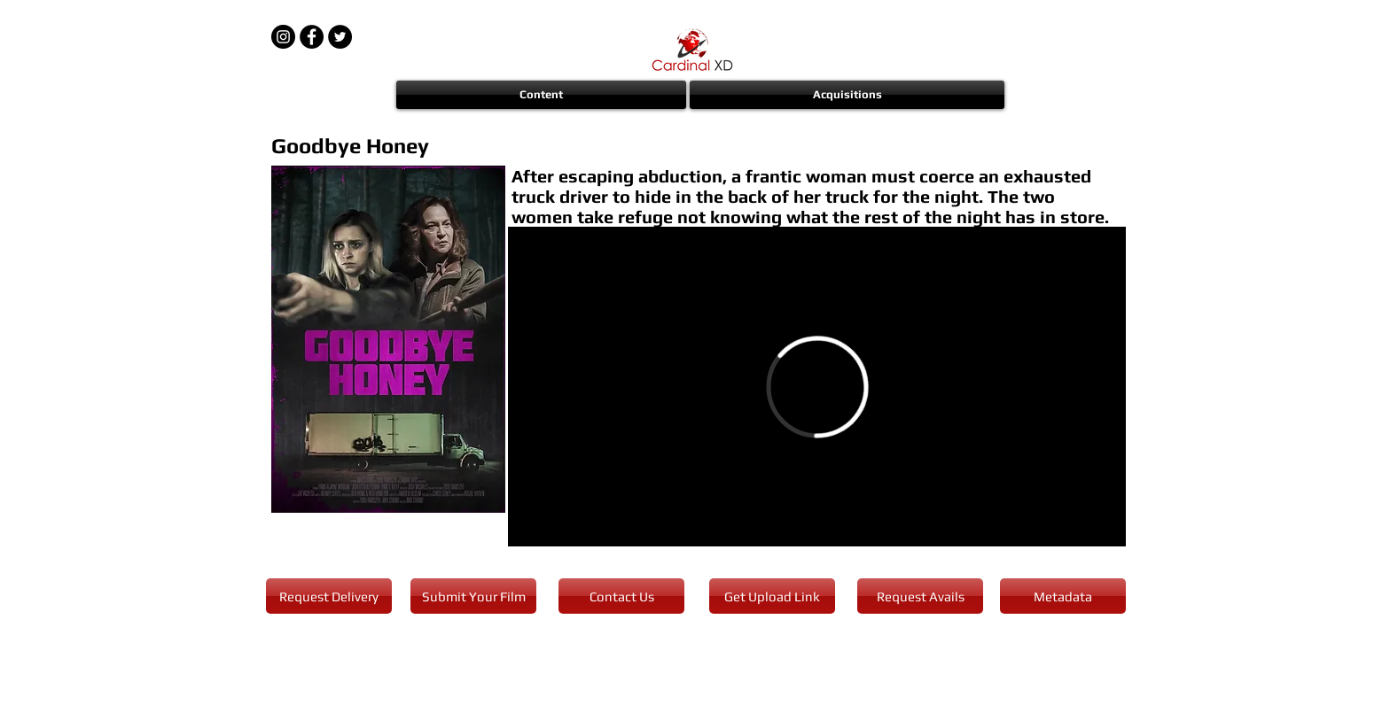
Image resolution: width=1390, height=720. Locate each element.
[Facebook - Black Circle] (312, 37)
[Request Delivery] (329, 596)
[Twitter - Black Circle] (340, 37)
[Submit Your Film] (473, 596)
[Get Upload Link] (772, 596)
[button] (542, 95)
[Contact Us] (621, 596)
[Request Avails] (920, 596)
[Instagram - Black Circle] (283, 37)
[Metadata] (1063, 596)
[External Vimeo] (817, 386)
